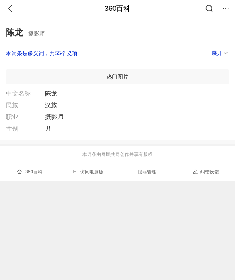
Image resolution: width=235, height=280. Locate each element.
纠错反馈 (205, 172)
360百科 (117, 8)
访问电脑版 (88, 172)
